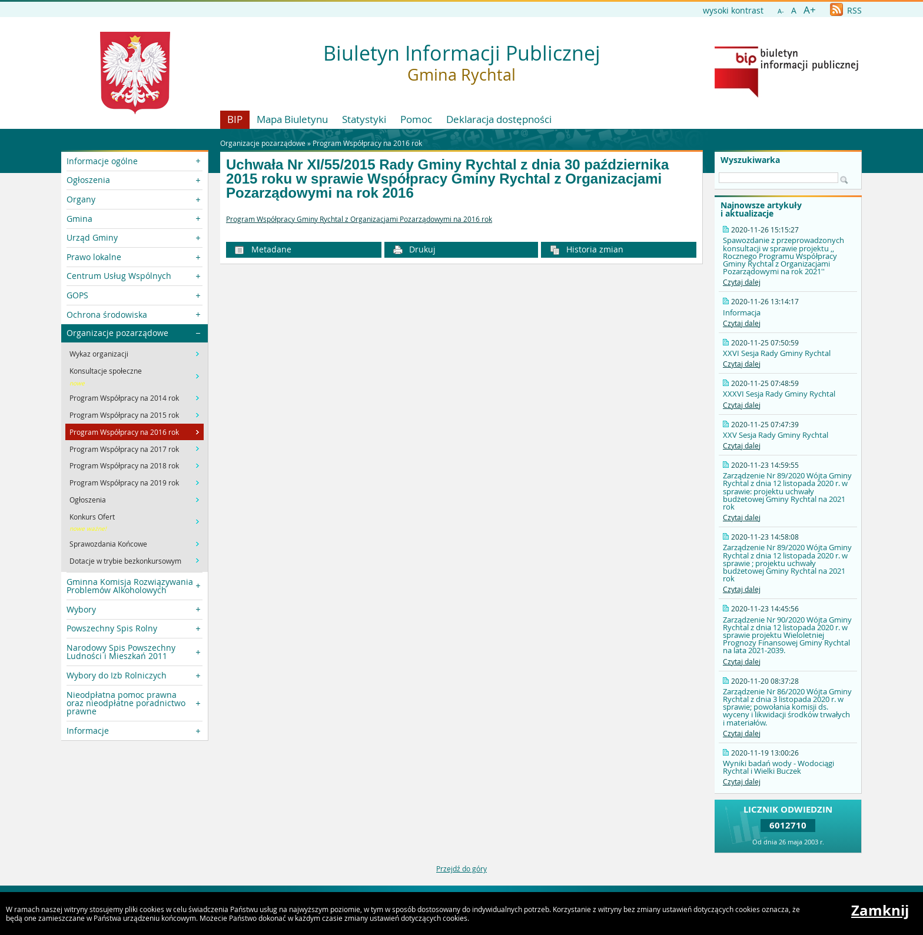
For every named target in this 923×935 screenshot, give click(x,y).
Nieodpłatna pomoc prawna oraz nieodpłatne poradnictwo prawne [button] (126, 703)
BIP (235, 119)
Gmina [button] (79, 218)
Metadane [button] (263, 249)
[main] (461, 219)
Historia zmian (586, 249)
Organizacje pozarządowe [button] (117, 332)
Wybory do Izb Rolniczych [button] (117, 675)
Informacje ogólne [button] (102, 161)
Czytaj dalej (742, 282)
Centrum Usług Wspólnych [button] (119, 275)
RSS (846, 10)
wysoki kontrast (733, 10)
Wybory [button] (81, 609)
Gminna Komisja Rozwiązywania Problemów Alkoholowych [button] (130, 585)
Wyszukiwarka (750, 160)
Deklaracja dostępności (499, 119)
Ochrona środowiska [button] (107, 314)
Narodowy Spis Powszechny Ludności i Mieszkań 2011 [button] (121, 651)
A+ (810, 9)
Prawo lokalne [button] (94, 256)
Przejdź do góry (461, 868)
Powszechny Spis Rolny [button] (112, 628)
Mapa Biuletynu (292, 119)
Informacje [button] (88, 730)
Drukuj (414, 249)
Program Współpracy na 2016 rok (367, 143)
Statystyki (364, 119)
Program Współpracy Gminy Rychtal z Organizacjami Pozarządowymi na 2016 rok (359, 219)
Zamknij (880, 910)
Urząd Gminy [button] (92, 237)
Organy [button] (81, 199)
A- (781, 10)
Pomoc (416, 119)
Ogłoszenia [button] (88, 179)
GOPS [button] (77, 295)
